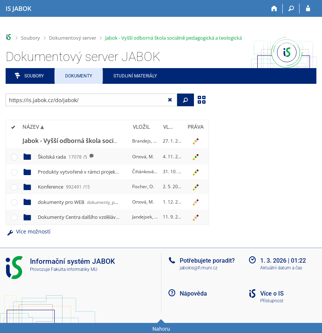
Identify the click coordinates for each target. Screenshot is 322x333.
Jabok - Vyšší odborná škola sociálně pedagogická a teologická (173, 37)
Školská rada (62, 156)
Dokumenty (78, 76)
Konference (64, 186)
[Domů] (274, 8)
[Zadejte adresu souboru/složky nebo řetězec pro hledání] (91, 100)
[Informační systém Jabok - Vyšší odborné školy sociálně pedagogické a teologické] (18, 8)
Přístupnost (271, 300)
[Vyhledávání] (291, 8)
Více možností (28, 231)
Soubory (30, 37)
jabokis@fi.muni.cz (199, 268)
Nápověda (193, 293)
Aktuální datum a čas (281, 268)
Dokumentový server (72, 37)
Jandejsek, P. (145, 217)
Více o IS (272, 293)
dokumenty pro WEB (88, 202)
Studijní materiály (135, 76)
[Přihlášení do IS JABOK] (308, 8)
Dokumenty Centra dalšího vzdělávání (93, 217)
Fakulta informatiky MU (74, 269)
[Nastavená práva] (195, 141)
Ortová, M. (143, 156)
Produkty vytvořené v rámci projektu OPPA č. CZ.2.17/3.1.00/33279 (123, 171)
